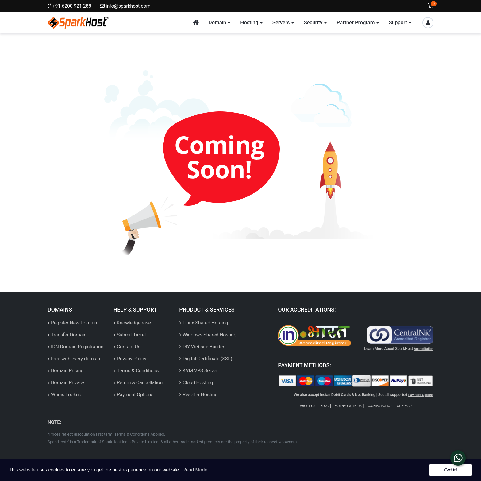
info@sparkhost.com (125, 6)
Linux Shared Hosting (205, 323)
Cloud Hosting (198, 383)
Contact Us (128, 347)
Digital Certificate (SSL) (207, 359)
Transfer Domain (69, 335)
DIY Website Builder (203, 347)
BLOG (324, 406)
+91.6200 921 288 (69, 6)
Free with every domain (75, 359)
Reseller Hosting (200, 395)
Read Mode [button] (195, 469)
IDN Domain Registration (77, 347)
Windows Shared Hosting (209, 335)
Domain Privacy (67, 383)
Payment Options (135, 395)
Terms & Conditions (138, 371)
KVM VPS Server (200, 371)
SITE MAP (404, 406)
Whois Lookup (66, 395)
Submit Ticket (131, 335)
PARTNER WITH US (348, 406)
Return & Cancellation (140, 383)
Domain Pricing (67, 371)
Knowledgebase (134, 323)
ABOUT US (307, 406)
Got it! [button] (450, 469)
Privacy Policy (131, 359)
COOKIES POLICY (379, 406)
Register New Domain (74, 323)
